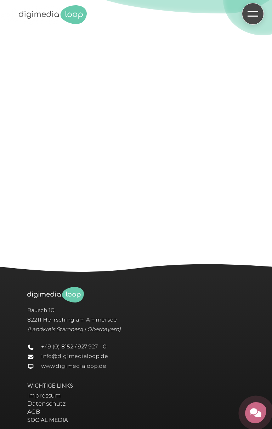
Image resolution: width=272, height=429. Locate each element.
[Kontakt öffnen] (255, 412)
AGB (33, 412)
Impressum (44, 395)
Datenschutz (46, 403)
